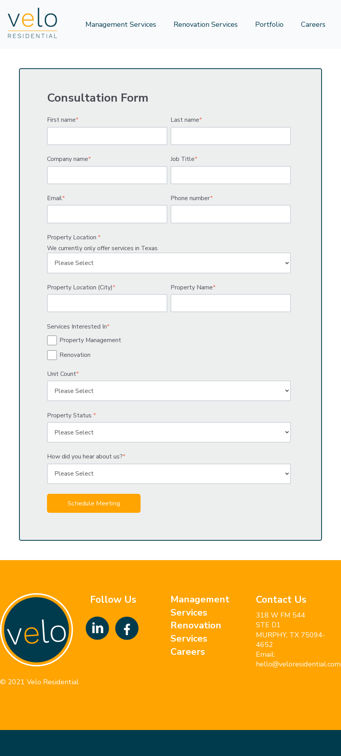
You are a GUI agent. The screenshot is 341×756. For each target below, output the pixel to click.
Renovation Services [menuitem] (195, 632)
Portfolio (269, 24)
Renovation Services (206, 24)
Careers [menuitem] (187, 651)
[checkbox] (169, 348)
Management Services (120, 24)
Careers (313, 24)
